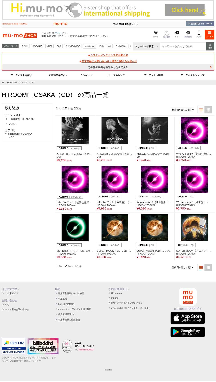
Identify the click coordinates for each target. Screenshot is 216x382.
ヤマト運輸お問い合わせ (17, 309)
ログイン (95, 36)
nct (109, 46)
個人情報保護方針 (66, 314)
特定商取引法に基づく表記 (71, 293)
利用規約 (62, 298)
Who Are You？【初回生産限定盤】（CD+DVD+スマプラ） (194, 153)
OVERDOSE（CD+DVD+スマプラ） (75, 250)
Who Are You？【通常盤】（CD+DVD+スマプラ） (115, 202)
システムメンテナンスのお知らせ (108, 55)
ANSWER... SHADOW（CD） (153, 153)
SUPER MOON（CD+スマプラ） (155, 250)
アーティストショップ (192, 75)
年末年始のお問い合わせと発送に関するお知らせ (108, 61)
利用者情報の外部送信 (69, 319)
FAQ (7, 304)
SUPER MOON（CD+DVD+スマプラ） (115, 250)
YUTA (49, 46)
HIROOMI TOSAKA (17, 82)
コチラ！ (64, 36)
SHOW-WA (120, 46)
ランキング (86, 75)
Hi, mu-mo (116, 293)
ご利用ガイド (11, 293)
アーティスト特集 (153, 75)
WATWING (37, 46)
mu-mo (114, 298)
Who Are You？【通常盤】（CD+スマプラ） (194, 202)
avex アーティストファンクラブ (127, 303)
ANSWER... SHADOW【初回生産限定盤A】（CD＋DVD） (75, 154)
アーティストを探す (21, 75)
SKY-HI (25, 46)
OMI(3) (13, 123)
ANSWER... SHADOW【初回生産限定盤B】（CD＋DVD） (115, 153)
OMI (59, 157)
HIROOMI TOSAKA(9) (21, 119)
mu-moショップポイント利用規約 (74, 309)
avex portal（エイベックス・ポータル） (131, 308)
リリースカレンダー (116, 75)
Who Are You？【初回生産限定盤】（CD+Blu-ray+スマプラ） (75, 202)
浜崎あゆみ (90, 46)
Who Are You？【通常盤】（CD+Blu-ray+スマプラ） (155, 202)
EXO (59, 46)
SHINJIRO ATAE (73, 46)
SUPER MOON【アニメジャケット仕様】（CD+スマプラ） (194, 250)
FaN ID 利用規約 (66, 304)
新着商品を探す (57, 75)
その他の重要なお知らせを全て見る (108, 67)
